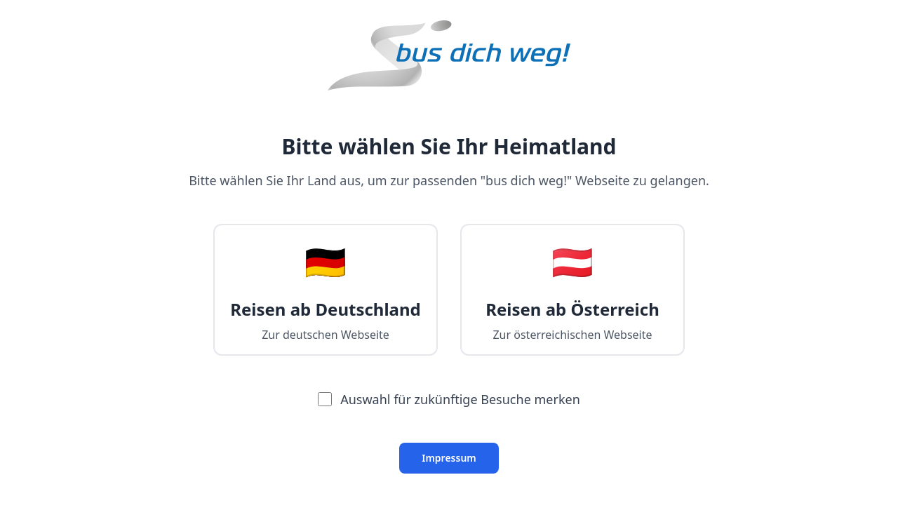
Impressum (449, 457)
